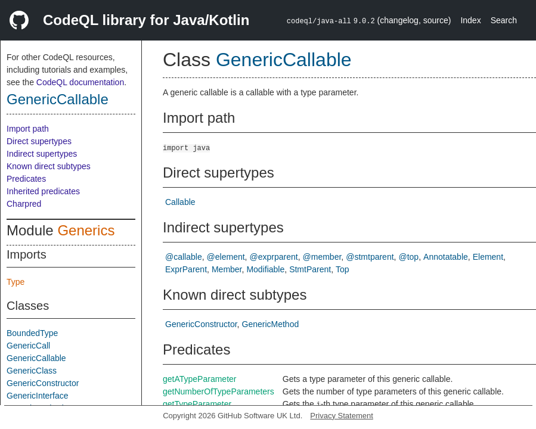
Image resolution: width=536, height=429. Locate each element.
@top (408, 257)
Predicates (26, 179)
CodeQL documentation (80, 82)
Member (227, 269)
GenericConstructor (43, 383)
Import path (28, 128)
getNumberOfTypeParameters (218, 391)
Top (342, 269)
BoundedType (32, 333)
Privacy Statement (341, 415)
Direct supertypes (39, 141)
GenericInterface (38, 395)
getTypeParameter (197, 404)
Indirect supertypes (42, 153)
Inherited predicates (43, 191)
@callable (183, 257)
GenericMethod (270, 324)
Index (470, 20)
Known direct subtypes (49, 166)
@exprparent (274, 257)
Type (15, 282)
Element (488, 257)
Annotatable (445, 257)
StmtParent (310, 269)
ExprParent (186, 269)
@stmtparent (370, 257)
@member (322, 257)
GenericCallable (58, 99)
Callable (180, 202)
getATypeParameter (199, 379)
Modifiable (265, 269)
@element (226, 257)
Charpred (24, 204)
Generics (85, 230)
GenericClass (32, 370)
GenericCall (28, 345)
